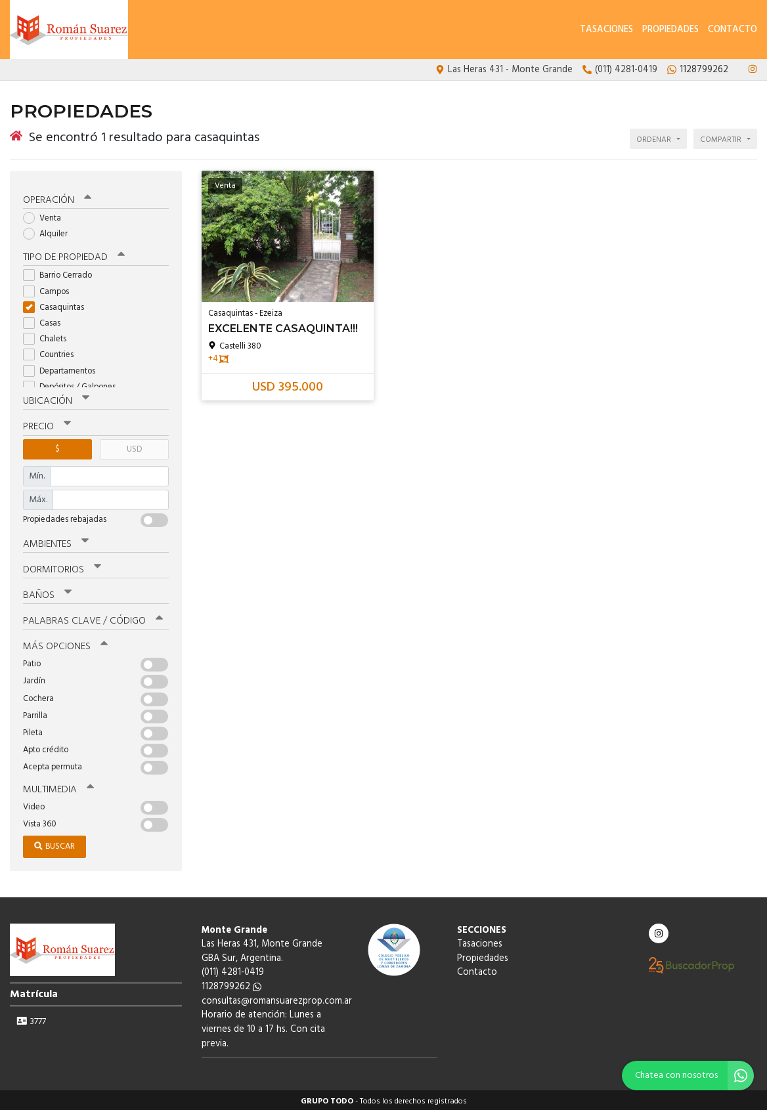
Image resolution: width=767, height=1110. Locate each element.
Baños (47, 593)
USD (134, 447)
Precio (47, 425)
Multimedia (58, 787)
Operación (57, 197)
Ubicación (56, 399)
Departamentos (63, 368)
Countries (52, 353)
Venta (46, 215)
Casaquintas (58, 305)
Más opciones (65, 644)
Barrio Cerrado (61, 273)
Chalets (49, 336)
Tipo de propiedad (74, 255)
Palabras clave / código (93, 618)
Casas (46, 320)
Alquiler (49, 231)
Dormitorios (62, 567)
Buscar (54, 844)
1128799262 (231, 984)
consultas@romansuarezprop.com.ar (277, 998)
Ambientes (56, 541)
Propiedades (670, 29)
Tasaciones (606, 29)
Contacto (732, 29)
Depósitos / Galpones (73, 384)
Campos (50, 289)
